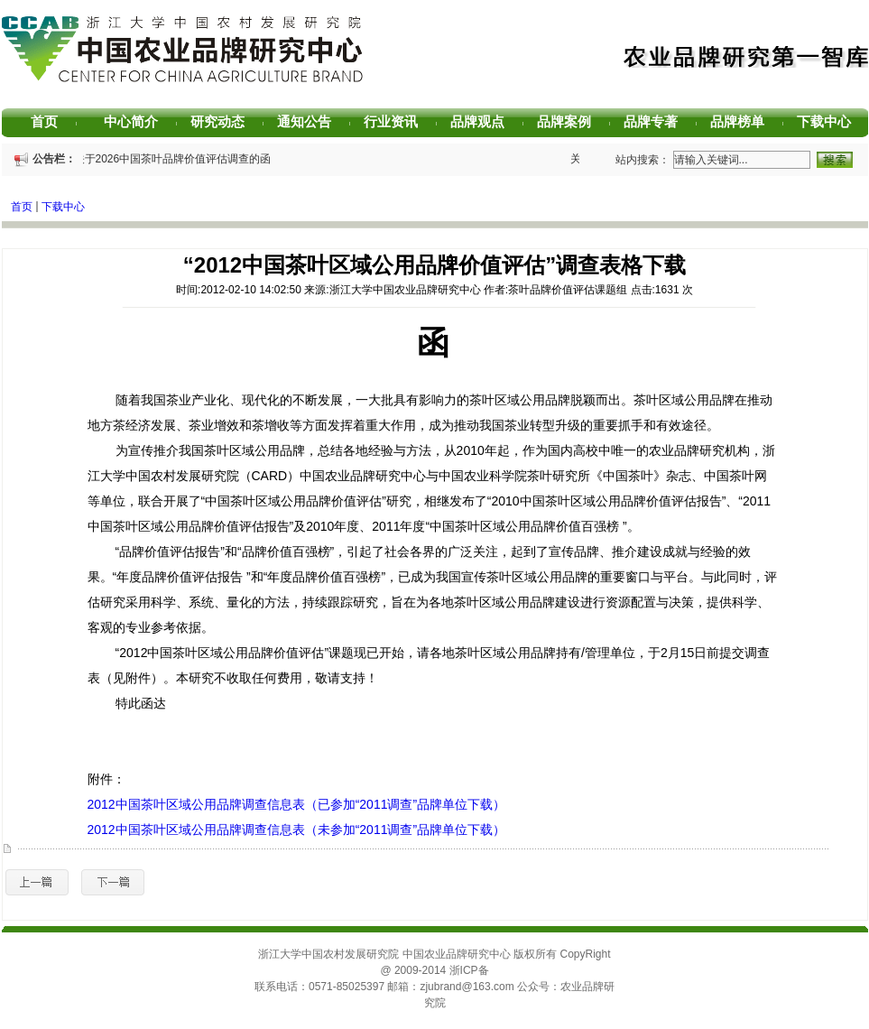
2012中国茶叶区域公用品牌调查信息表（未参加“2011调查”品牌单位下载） (297, 829)
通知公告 (311, 121)
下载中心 (830, 121)
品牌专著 (657, 121)
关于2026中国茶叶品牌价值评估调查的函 (174, 159)
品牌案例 (571, 121)
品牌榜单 (744, 121)
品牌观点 (484, 121)
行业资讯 (397, 121)
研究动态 (224, 121)
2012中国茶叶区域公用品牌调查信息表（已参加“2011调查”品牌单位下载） (297, 804)
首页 (54, 121)
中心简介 (137, 121)
